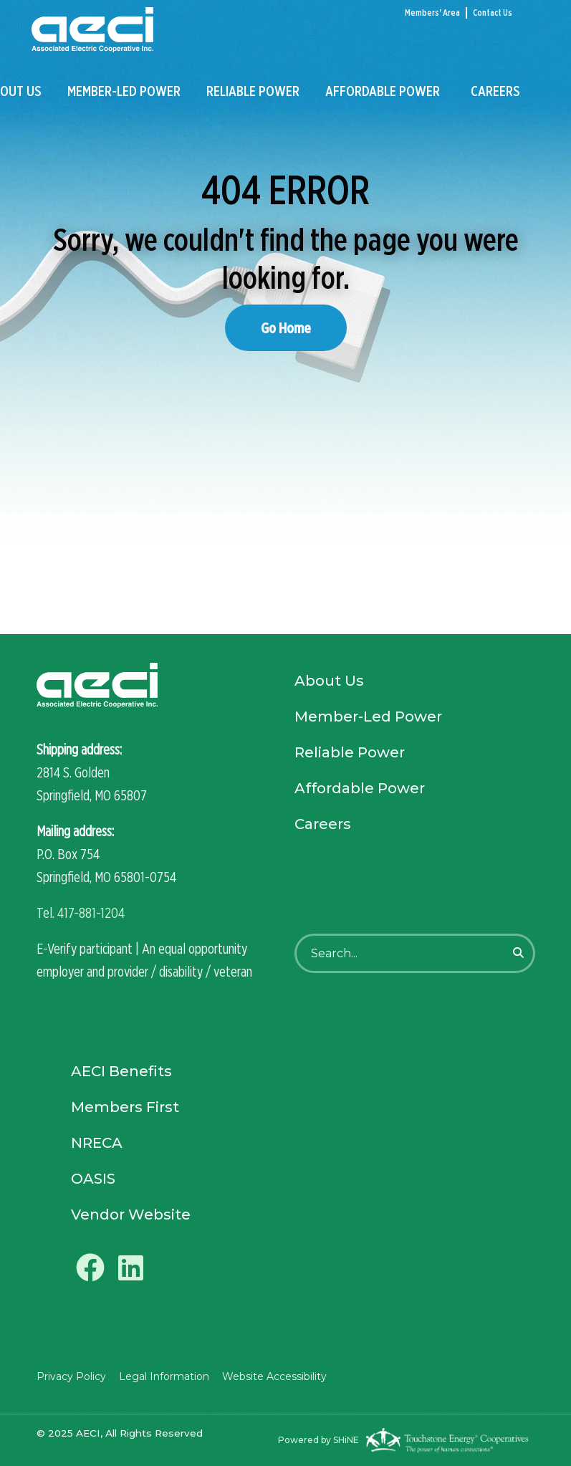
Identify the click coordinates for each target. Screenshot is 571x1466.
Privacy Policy (71, 1376)
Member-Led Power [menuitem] (124, 91)
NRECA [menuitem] (97, 1142)
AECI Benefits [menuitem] (121, 1071)
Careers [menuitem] (495, 91)
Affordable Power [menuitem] (382, 91)
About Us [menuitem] (329, 680)
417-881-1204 (91, 912)
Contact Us (492, 12)
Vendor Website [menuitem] (131, 1214)
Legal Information (164, 1376)
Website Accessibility (274, 1376)
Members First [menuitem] (125, 1107)
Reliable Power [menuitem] (252, 91)
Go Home (286, 328)
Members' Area (432, 12)
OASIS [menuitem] (93, 1178)
